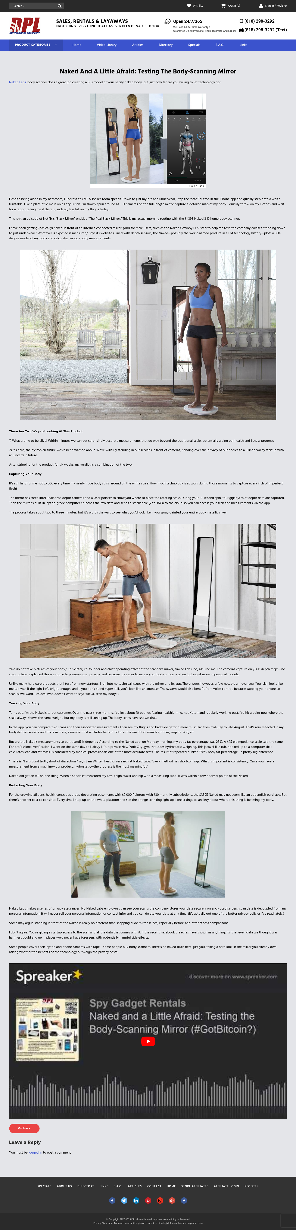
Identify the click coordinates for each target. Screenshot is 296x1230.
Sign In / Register (276, 5)
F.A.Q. (220, 45)
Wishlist (198, 6)
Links (243, 45)
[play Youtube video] (148, 1041)
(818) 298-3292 (259, 21)
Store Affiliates (194, 1186)
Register (251, 1186)
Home (76, 45)
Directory (166, 45)
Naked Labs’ (18, 82)
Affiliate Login (226, 1186)
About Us (64, 1186)
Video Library (107, 45)
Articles (137, 45)
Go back (24, 1128)
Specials (194, 45)
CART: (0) (234, 6)
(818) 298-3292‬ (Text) (265, 29)
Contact (154, 1186)
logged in (35, 1152)
